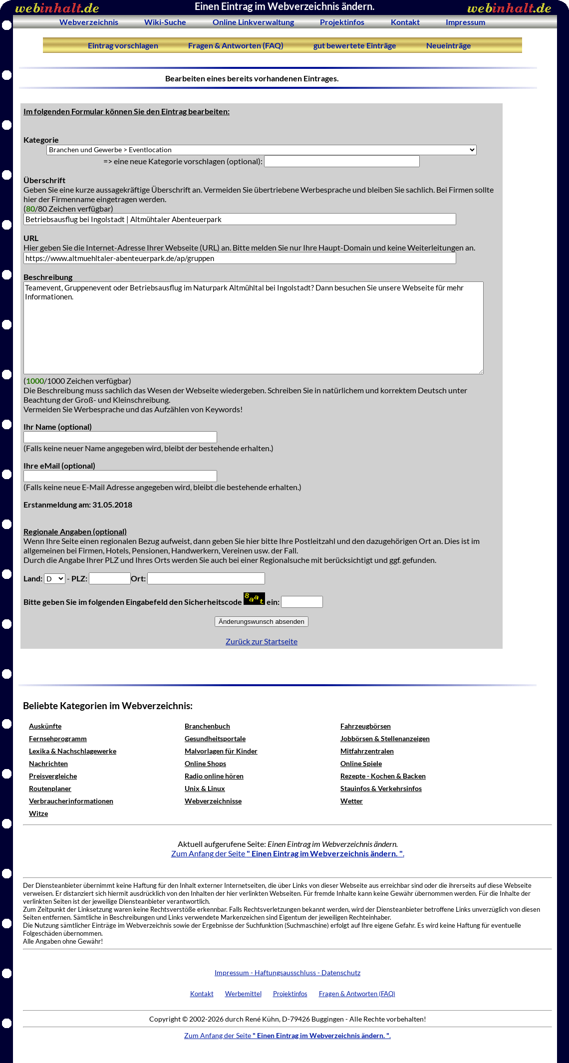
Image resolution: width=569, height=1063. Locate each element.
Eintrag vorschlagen (123, 45)
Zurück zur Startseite (261, 641)
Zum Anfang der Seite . (287, 853)
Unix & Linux (205, 788)
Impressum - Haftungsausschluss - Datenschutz (287, 972)
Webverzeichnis (88, 21)
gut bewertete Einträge (354, 45)
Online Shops (205, 763)
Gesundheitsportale (215, 738)
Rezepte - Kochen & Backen (383, 776)
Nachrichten (48, 763)
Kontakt (405, 21)
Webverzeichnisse (213, 801)
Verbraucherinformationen (71, 801)
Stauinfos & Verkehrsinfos (381, 788)
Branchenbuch (207, 726)
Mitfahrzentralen (367, 751)
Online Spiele (361, 763)
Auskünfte (45, 726)
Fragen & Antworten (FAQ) (235, 45)
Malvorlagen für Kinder (221, 751)
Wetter (351, 801)
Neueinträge (448, 45)
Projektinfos (342, 21)
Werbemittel (243, 994)
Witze (38, 813)
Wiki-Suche (165, 21)
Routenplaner (50, 788)
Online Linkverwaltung (253, 21)
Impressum (465, 21)
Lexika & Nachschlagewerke (72, 751)
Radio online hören (214, 776)
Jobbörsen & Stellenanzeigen (385, 738)
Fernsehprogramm (58, 738)
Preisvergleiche (53, 776)
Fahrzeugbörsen (365, 726)
